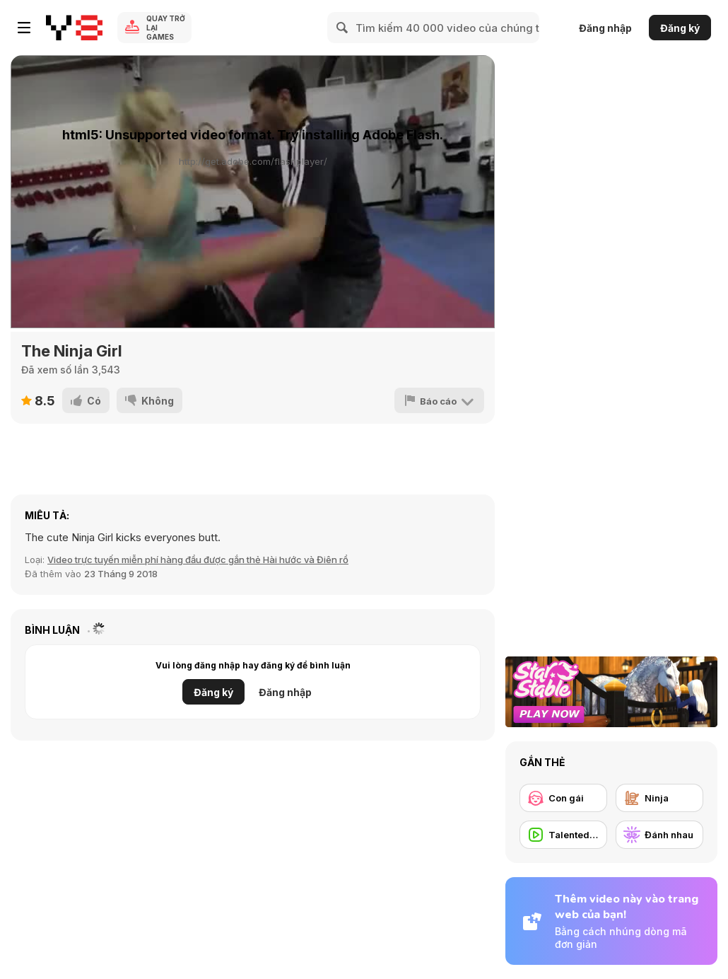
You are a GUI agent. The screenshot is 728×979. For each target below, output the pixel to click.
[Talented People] (563, 835)
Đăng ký (680, 28)
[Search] (342, 27)
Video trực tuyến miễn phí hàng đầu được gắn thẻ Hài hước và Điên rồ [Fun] (197, 559)
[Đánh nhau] (659, 835)
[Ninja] (659, 798)
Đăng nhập (605, 28)
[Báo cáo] (439, 400)
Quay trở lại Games (165, 27)
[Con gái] (563, 798)
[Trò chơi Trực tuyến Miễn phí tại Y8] (74, 27)
